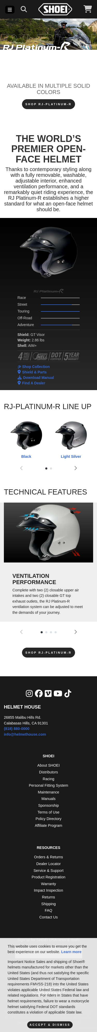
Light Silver (71, 439)
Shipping (48, 904)
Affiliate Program (48, 825)
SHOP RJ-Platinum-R (48, 104)
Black (26, 439)
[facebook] (39, 693)
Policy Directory (49, 819)
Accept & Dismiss (49, 1024)
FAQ (48, 910)
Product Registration (48, 877)
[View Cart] (88, 9)
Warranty (48, 884)
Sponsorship (48, 805)
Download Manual (36, 377)
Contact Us (48, 917)
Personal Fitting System (48, 785)
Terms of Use (48, 812)
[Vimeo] (48, 693)
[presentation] (21, 468)
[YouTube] (58, 693)
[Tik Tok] (67, 693)
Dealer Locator (48, 864)
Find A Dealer (31, 383)
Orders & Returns (48, 857)
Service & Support (49, 870)
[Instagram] (29, 693)
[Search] (24, 9)
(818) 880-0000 (16, 729)
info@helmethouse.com (25, 734)
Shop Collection (34, 367)
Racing (48, 779)
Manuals (48, 799)
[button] (46, 468)
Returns (48, 897)
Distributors (48, 772)
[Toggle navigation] (9, 10)
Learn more (71, 952)
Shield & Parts (32, 372)
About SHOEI (48, 765)
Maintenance (48, 792)
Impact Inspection (48, 890)
